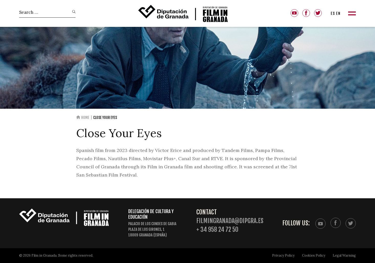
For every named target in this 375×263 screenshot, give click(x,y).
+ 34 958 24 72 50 (217, 229)
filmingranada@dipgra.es (229, 221)
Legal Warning (344, 255)
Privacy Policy (283, 255)
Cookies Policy (313, 255)
